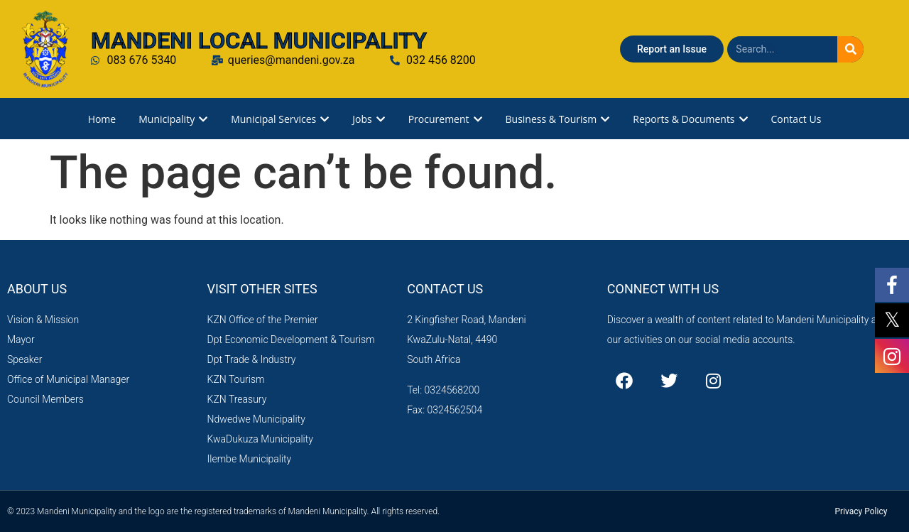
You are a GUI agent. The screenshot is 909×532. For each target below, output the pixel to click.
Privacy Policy (861, 511)
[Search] (850, 49)
